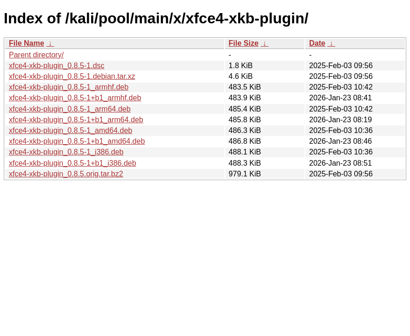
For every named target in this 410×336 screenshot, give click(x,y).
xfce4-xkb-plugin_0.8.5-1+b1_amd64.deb (77, 141)
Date (317, 43)
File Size (244, 43)
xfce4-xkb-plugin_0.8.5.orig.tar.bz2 (66, 174)
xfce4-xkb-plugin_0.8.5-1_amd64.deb (70, 130)
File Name (26, 43)
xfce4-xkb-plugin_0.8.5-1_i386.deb (66, 152)
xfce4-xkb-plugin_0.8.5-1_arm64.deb (70, 109)
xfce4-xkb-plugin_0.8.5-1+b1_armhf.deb (75, 98)
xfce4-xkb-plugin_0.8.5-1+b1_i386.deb (72, 163)
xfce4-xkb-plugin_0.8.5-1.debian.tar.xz (72, 76)
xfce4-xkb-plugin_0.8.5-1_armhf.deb (68, 87)
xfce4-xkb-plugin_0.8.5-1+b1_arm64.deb (76, 120)
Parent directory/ (36, 55)
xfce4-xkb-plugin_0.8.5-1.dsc (57, 66)
